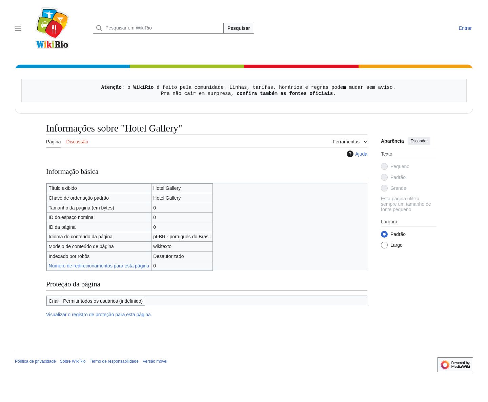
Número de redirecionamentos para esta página (99, 265)
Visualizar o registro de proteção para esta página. (99, 314)
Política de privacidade (35, 361)
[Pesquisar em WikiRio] (158, 28)
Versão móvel (155, 361)
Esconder (419, 141)
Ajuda (356, 153)
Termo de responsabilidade (114, 361)
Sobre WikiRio (73, 361)
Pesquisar (238, 28)
